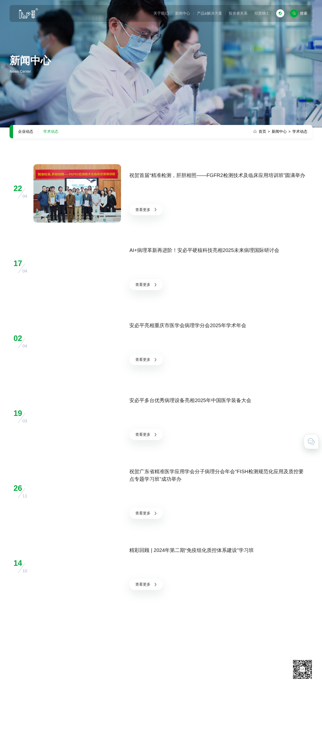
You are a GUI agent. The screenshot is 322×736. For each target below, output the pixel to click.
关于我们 (161, 13)
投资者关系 (238, 13)
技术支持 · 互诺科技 (295, 724)
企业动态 (25, 131)
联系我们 (222, 673)
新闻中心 (182, 13)
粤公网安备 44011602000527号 (183, 724)
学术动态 (50, 131)
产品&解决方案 (209, 13)
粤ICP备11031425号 (139, 724)
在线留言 (222, 681)
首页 (264, 131)
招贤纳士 (261, 13)
